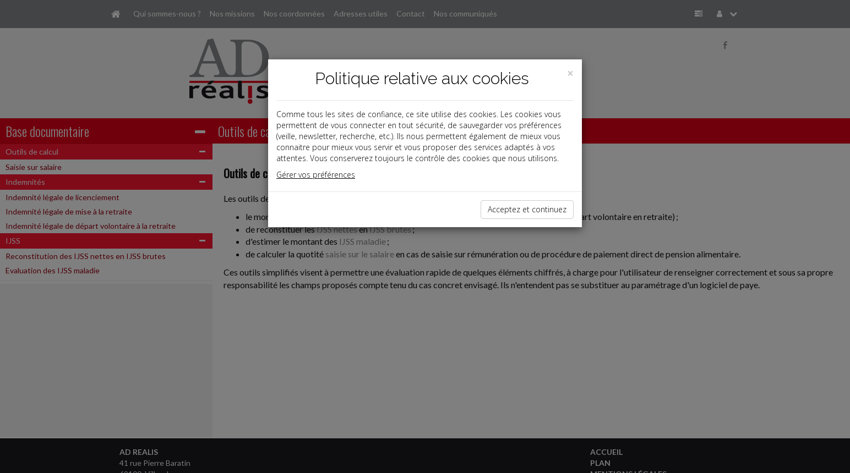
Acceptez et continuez (527, 209)
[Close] (570, 73)
